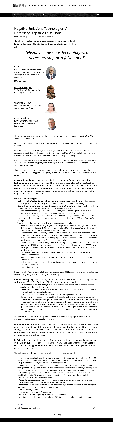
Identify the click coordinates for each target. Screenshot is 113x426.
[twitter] (98, 15)
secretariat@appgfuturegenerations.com (28, 408)
